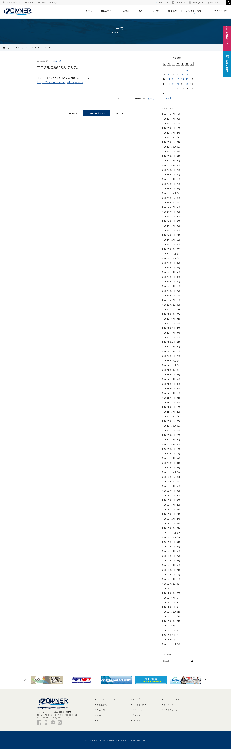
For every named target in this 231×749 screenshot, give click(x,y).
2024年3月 (169, 235)
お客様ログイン (171, 710)
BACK (73, 113)
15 (187, 79)
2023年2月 (169, 295)
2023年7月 (169, 272)
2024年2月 (169, 239)
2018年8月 (169, 546)
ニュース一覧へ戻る (96, 113)
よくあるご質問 (139, 704)
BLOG (99, 720)
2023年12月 (170, 249)
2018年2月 (169, 574)
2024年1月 (169, 244)
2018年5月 (169, 560)
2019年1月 (169, 523)
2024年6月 (169, 221)
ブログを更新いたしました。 (39, 47)
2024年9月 (169, 207)
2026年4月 (169, 118)
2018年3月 (169, 569)
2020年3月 (169, 458)
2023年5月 (169, 281)
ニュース (15, 47)
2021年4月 (169, 397)
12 (173, 79)
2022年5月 (169, 337)
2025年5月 (169, 170)
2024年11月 (170, 197)
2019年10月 (170, 481)
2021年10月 (170, 369)
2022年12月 (170, 304)
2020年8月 (169, 435)
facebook (178, 2)
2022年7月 (169, 328)
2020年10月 (170, 425)
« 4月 (169, 98)
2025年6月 (169, 165)
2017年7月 (169, 602)
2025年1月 (169, 188)
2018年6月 (169, 555)
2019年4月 (169, 509)
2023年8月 (169, 267)
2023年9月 (169, 263)
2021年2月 (169, 407)
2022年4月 (169, 342)
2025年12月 (170, 137)
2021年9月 (169, 374)
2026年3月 (169, 123)
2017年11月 (170, 588)
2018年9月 (169, 542)
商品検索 (101, 710)
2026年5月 (169, 114)
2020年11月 (170, 421)
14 (182, 79)
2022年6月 (169, 332)
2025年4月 (169, 174)
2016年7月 (169, 635)
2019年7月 (169, 495)
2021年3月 (169, 402)
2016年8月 (169, 630)
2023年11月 (170, 253)
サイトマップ (169, 704)
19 (173, 83)
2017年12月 (170, 583)
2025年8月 (169, 156)
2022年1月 (169, 356)
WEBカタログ (215, 2)
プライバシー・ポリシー (174, 699)
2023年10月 (170, 258)
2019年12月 (170, 472)
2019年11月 (170, 476)
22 (187, 83)
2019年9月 (169, 486)
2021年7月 (169, 383)
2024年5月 (169, 225)
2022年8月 (169, 323)
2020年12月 (170, 416)
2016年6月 (169, 639)
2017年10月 (170, 593)
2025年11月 (170, 142)
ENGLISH (163, 2)
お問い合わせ (138, 710)
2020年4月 (169, 453)
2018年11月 (170, 532)
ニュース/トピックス (106, 699)
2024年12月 (170, 193)
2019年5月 (169, 504)
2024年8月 (169, 211)
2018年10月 (170, 537)
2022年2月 (169, 351)
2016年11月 (170, 616)
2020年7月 (169, 439)
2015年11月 (170, 644)
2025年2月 (169, 183)
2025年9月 (169, 151)
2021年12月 (170, 360)
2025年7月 (169, 160)
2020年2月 (169, 462)
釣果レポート (138, 715)
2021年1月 (169, 411)
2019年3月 (169, 514)
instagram (196, 2)
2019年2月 (169, 518)
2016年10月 (170, 621)
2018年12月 (170, 528)
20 (178, 83)
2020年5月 (169, 449)
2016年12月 (170, 611)
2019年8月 (169, 490)
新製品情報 (102, 704)
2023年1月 (169, 300)
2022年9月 (169, 318)
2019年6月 (169, 500)
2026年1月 (169, 132)
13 (178, 79)
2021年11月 (170, 365)
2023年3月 (169, 290)
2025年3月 (169, 179)
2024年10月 (170, 202)
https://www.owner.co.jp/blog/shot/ (60, 82)
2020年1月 (169, 467)
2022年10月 (170, 314)
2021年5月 (169, 393)
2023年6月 (169, 276)
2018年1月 (169, 579)
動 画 (99, 715)
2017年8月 (169, 597)
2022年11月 (170, 309)
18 (168, 83)
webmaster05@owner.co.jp (41, 2)
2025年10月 (170, 146)
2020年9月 (169, 430)
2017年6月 (169, 607)
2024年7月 (169, 216)
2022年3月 (169, 346)
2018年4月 (169, 565)
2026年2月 (169, 128)
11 (168, 79)
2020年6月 (169, 444)
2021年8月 (169, 379)
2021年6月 (169, 388)
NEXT (120, 113)
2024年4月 (169, 230)
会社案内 (137, 699)
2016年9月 (169, 625)
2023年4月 (169, 286)
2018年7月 (169, 551)
